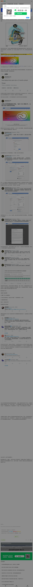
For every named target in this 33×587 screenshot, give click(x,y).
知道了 (28, 17)
